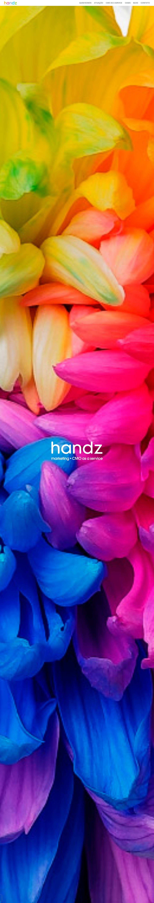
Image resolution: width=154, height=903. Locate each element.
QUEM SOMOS (85, 3)
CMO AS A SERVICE (114, 3)
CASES (128, 3)
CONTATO (145, 3)
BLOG (135, 3)
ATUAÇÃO (98, 3)
